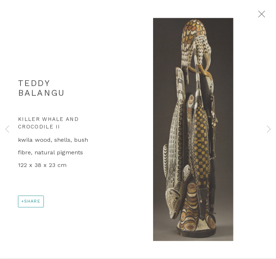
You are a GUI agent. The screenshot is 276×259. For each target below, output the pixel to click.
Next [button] (269, 129)
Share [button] (32, 203)
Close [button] (260, 16)
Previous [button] (7, 129)
